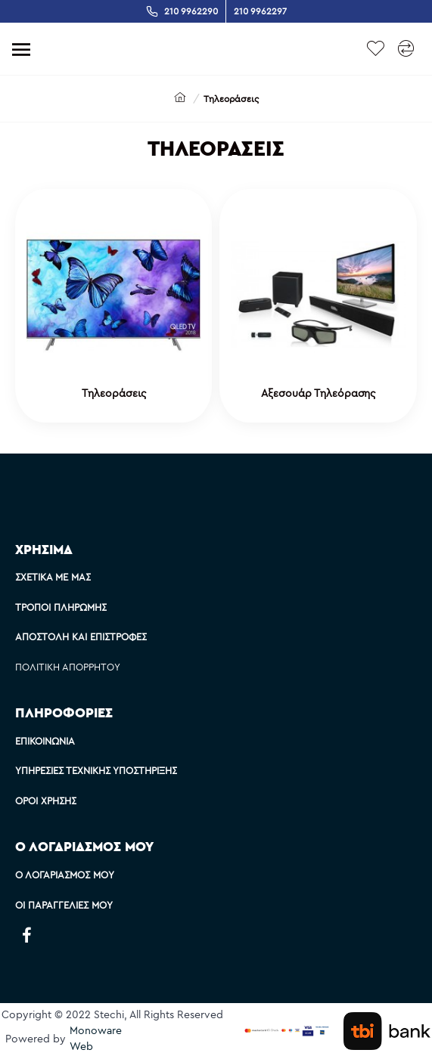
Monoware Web (96, 1038)
